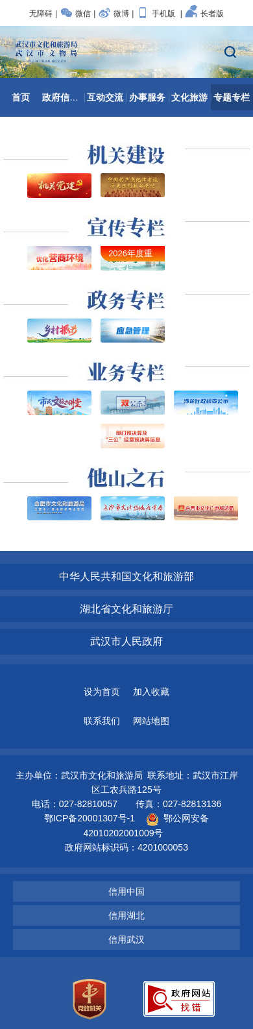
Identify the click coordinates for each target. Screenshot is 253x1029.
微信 (75, 13)
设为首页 (102, 691)
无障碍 (41, 13)
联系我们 (102, 721)
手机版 (155, 13)
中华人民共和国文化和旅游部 (126, 576)
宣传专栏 (126, 221)
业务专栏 (126, 366)
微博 (113, 13)
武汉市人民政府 (126, 641)
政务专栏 (126, 294)
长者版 (204, 13)
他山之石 (126, 472)
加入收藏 (151, 691)
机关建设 (126, 148)
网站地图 (151, 721)
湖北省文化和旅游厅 (126, 608)
